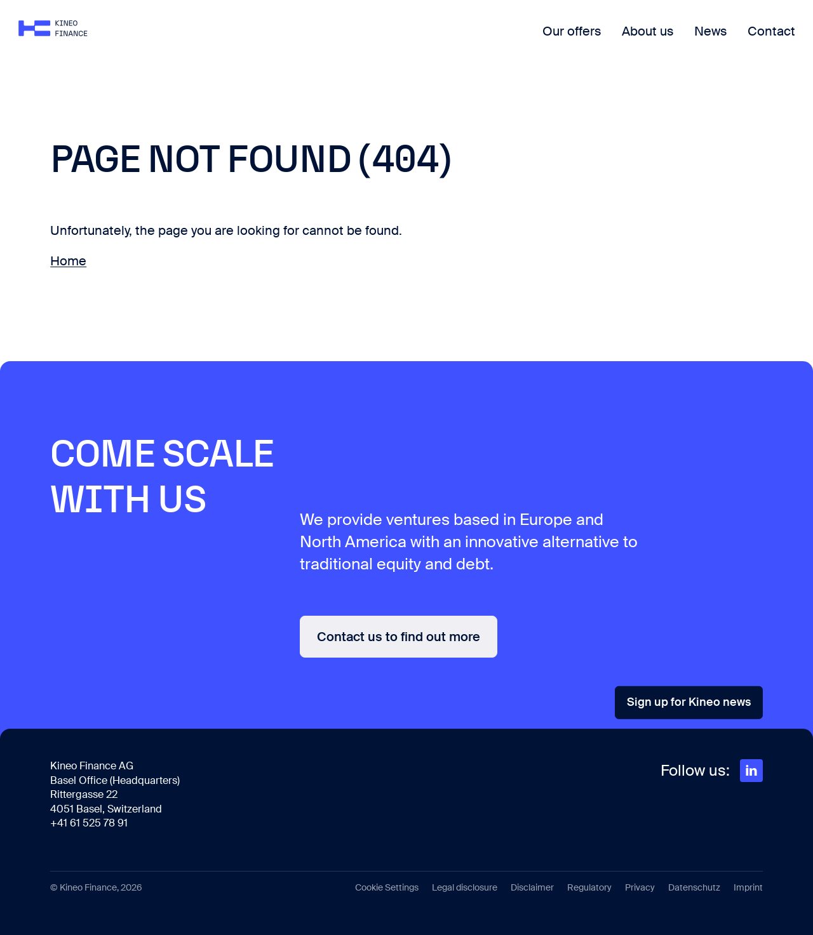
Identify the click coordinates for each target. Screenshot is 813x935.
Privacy (640, 887)
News (678, 41)
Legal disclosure (464, 887)
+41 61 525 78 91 (89, 823)
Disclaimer (532, 887)
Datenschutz (694, 887)
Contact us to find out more (398, 636)
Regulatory (589, 887)
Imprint (748, 887)
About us (616, 41)
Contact (739, 41)
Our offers (540, 41)
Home (68, 261)
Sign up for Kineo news (689, 702)
